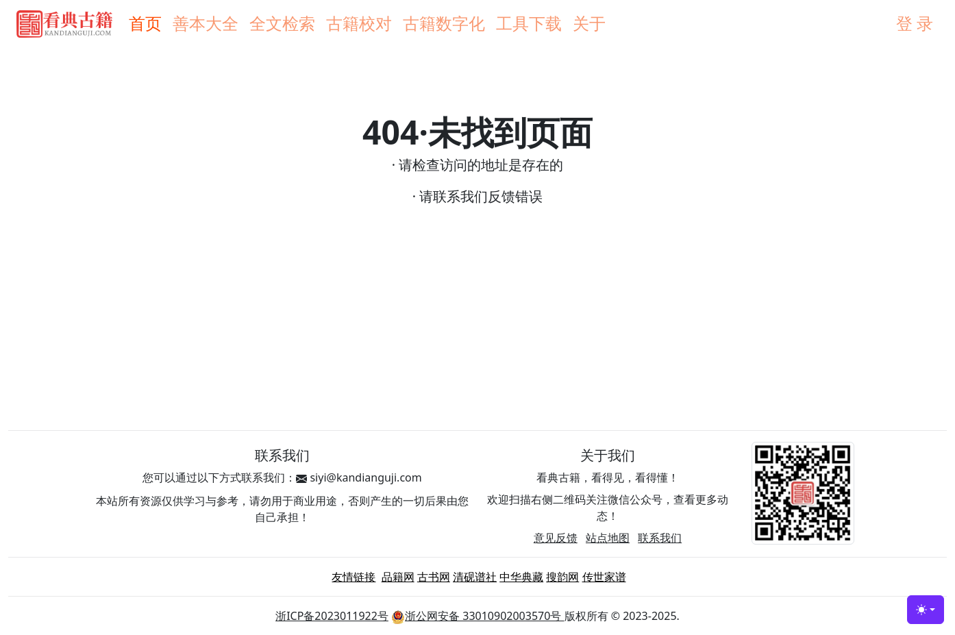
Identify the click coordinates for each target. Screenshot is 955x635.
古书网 (433, 576)
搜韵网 (562, 576)
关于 (589, 23)
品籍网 (398, 576)
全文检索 (282, 23)
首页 (145, 23)
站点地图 (608, 537)
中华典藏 (521, 576)
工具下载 (529, 23)
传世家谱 (604, 576)
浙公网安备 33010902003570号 (477, 615)
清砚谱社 (475, 576)
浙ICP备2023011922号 (331, 615)
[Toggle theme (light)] (925, 609)
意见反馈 (556, 537)
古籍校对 (359, 23)
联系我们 (660, 537)
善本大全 (205, 23)
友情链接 (353, 576)
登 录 (914, 23)
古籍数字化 (444, 23)
